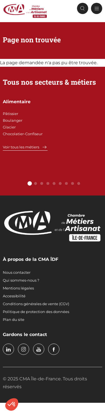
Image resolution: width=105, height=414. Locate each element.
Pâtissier (10, 113)
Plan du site (13, 319)
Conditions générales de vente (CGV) (36, 304)
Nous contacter (17, 272)
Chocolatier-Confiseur (23, 134)
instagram (23, 349)
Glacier (9, 127)
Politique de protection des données (36, 311)
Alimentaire (17, 101)
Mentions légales (18, 288)
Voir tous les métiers (21, 147)
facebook (53, 349)
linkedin (8, 349)
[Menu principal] (96, 8)
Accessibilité (14, 296)
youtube (38, 349)
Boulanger (12, 120)
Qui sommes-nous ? (21, 280)
